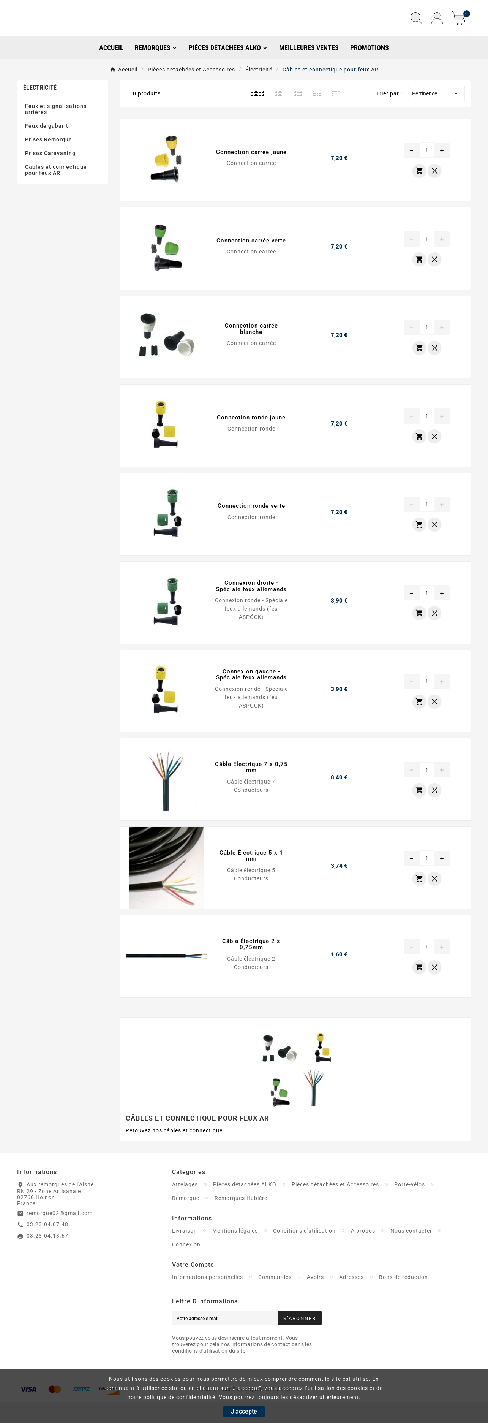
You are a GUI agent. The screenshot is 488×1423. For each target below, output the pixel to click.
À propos (363, 1251)
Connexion (186, 1265)
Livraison (184, 1251)
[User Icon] (437, 28)
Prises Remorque (48, 160)
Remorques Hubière (241, 1218)
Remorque (185, 1218)
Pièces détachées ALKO (244, 1204)
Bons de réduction (403, 1297)
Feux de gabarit (46, 146)
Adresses (351, 1297)
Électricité (40, 108)
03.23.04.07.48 (47, 1245)
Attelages (185, 1204)
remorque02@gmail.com (60, 1233)
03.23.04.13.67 (47, 1256)
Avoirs (315, 1297)
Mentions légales (235, 1251)
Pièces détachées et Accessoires (335, 1204)
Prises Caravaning (50, 174)
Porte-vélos (409, 1204)
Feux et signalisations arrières (56, 129)
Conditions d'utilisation (304, 1251)
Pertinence (436, 114)
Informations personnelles (207, 1297)
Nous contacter (411, 1251)
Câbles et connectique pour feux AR (56, 190)
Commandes (275, 1297)
